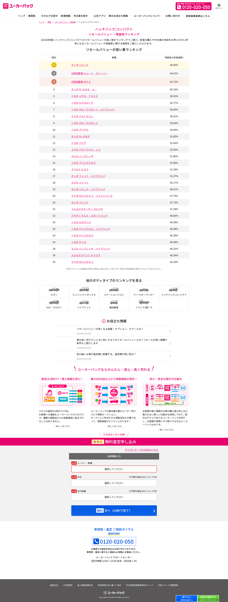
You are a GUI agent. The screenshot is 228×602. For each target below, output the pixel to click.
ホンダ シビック (80, 65)
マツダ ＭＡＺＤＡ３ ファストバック (92, 195)
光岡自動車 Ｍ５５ (81, 81)
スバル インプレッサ (82, 155)
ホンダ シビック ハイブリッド (88, 188)
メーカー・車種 (84, 462)
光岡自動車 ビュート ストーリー (89, 73)
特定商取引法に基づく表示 (109, 584)
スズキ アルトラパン (82, 116)
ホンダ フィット (80, 201)
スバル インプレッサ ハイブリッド (90, 248)
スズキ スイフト (80, 182)
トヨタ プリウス (80, 129)
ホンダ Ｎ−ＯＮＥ (80, 135)
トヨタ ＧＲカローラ (82, 102)
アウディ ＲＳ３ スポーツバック (89, 215)
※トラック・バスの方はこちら (141, 449)
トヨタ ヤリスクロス (82, 234)
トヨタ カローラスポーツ (84, 122)
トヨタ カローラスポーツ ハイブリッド (93, 109)
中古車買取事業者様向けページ (140, 584)
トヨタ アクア (78, 142)
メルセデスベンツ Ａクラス (85, 254)
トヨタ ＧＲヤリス (81, 221)
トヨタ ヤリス (78, 241)
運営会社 (54, 584)
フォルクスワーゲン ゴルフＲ (87, 208)
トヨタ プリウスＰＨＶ (83, 162)
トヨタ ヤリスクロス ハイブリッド (90, 228)
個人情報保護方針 (85, 584)
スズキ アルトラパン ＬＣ (86, 149)
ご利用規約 (67, 584)
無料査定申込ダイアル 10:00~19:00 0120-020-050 (193, 6)
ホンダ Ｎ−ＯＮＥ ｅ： (84, 89)
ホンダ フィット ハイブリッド (88, 175)
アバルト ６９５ (80, 168)
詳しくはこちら (63, 425)
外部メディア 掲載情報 (168, 584)
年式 (79, 476)
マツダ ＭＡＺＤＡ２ (82, 261)
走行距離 (81, 490)
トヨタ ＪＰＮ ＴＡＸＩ (84, 96)
